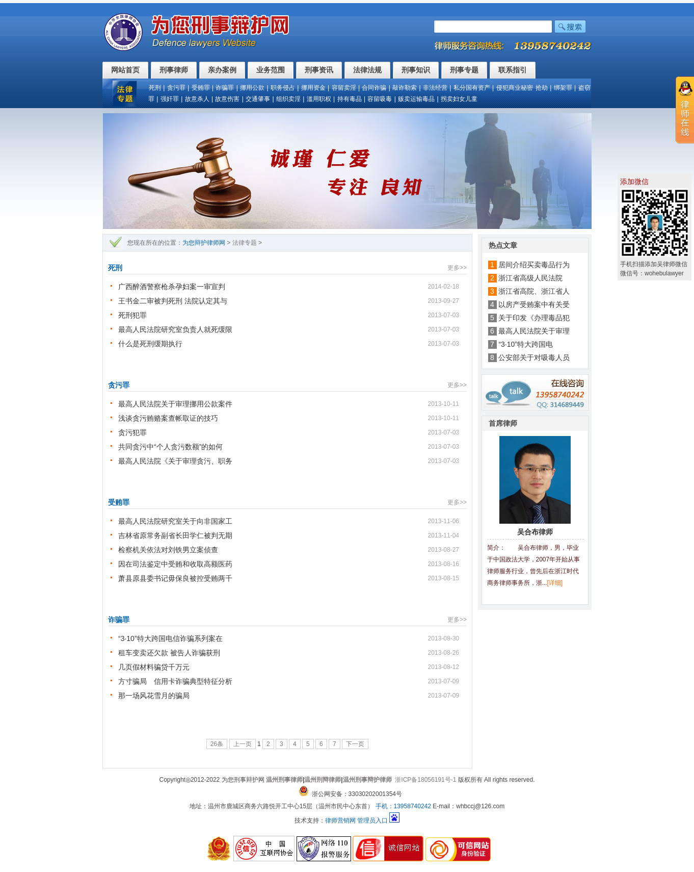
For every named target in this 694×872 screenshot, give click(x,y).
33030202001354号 (375, 794)
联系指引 (512, 70)
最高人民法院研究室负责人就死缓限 (175, 329)
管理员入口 (372, 820)
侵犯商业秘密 (514, 87)
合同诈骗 (374, 87)
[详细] (555, 582)
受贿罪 (201, 87)
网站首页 (125, 70)
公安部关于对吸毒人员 (534, 357)
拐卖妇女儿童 (459, 98)
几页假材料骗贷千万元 (154, 667)
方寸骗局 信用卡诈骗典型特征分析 (175, 681)
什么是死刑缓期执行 (150, 344)
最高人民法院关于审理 (534, 331)
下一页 (355, 744)
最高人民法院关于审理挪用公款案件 (175, 404)
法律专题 (244, 242)
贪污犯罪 (132, 432)
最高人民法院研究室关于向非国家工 (175, 521)
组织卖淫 (288, 98)
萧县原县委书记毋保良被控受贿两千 (175, 578)
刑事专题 (464, 70)
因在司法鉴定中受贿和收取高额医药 (175, 564)
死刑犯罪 (132, 315)
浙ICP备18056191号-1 (425, 779)
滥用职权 (319, 98)
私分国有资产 (471, 87)
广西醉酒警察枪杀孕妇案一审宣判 (171, 287)
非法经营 (435, 87)
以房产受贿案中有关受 (534, 304)
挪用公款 (252, 87)
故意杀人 (197, 98)
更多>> (457, 267)
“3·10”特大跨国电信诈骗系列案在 (170, 638)
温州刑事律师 (284, 779)
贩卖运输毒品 (416, 98)
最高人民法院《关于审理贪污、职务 (175, 461)
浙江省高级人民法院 (534, 278)
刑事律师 (173, 70)
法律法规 (367, 70)
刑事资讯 (319, 70)
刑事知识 (416, 70)
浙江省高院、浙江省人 (534, 291)
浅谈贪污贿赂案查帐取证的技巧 (168, 418)
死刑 (155, 87)
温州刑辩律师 (322, 779)
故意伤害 (227, 98)
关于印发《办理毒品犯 (534, 318)
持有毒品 (349, 98)
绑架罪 (563, 87)
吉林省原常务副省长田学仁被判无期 (175, 535)
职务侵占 (283, 87)
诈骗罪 (225, 87)
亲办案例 (222, 70)
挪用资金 (313, 87)
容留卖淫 (344, 87)
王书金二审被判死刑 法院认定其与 (172, 301)
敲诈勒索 (404, 87)
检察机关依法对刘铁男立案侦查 (168, 550)
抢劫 (542, 87)
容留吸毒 (379, 98)
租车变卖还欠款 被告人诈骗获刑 (169, 653)
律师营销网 (340, 820)
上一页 (242, 744)
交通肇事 (258, 98)
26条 (216, 744)
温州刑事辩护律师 (367, 779)
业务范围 (270, 70)
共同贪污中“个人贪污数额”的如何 (170, 447)
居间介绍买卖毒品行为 (534, 265)
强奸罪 (170, 98)
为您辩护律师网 (203, 242)
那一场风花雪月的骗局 (154, 695)
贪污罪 (176, 87)
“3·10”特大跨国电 (525, 344)
